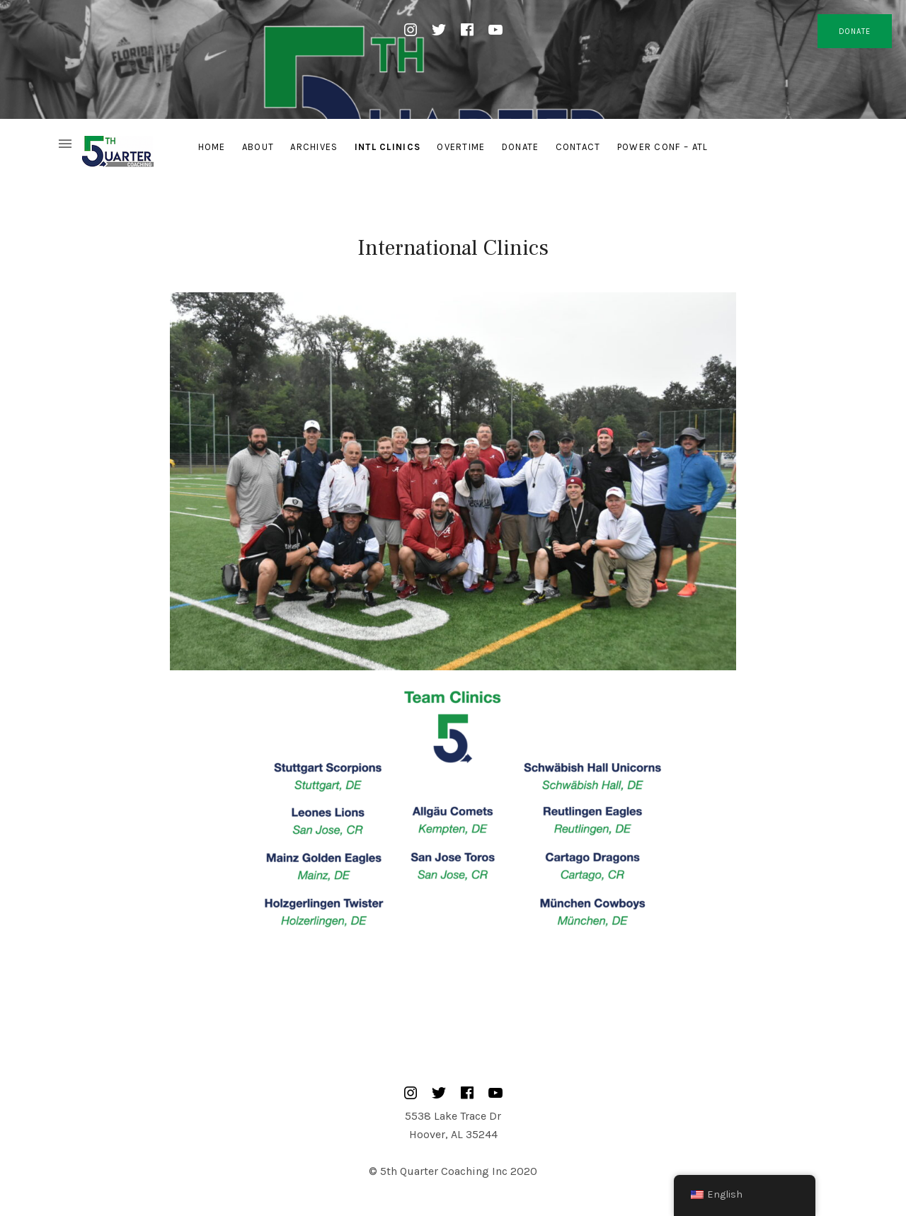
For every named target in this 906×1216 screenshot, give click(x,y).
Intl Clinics (388, 147)
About (258, 147)
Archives (314, 147)
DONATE (855, 31)
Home (212, 147)
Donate (520, 147)
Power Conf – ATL (663, 147)
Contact (578, 147)
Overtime (461, 147)
